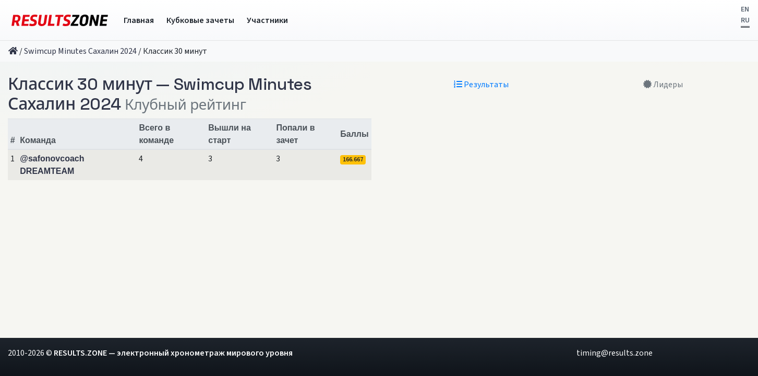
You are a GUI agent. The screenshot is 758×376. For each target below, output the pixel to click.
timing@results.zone (614, 353)
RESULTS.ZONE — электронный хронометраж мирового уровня (173, 353)
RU (745, 20)
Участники (267, 20)
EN (745, 9)
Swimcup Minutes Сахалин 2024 (80, 51)
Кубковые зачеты (200, 20)
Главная (139, 20)
